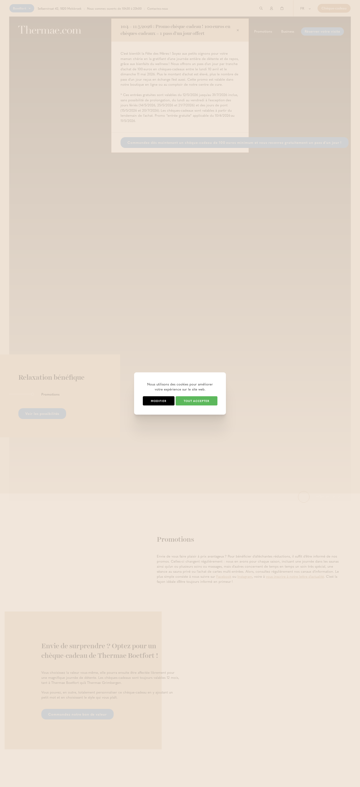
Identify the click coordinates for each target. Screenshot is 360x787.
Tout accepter (196, 401)
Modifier (158, 401)
